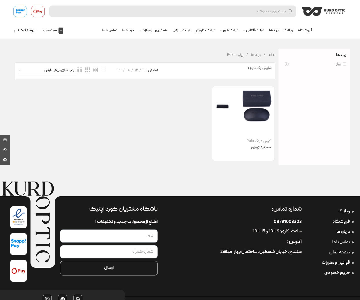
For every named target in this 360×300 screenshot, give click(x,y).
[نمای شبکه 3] (87, 70)
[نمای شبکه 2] (95, 70)
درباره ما (345, 232)
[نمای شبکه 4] (79, 70)
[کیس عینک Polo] (243, 106)
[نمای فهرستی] (103, 70)
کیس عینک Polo (258, 141)
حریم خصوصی (339, 273)
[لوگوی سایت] (323, 11)
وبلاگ (346, 211)
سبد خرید (49, 30)
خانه (271, 55)
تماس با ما (343, 242)
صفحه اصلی (341, 252)
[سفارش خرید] (47, 70)
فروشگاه (343, 222)
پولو (338, 64)
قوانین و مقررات (338, 263)
